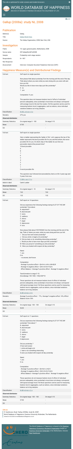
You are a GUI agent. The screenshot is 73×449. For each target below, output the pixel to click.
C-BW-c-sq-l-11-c (26, 179)
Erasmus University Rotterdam (39, 431)
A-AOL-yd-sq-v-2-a (26, 112)
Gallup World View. (26, 37)
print (67, 19)
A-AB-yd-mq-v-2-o (26, 390)
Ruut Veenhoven (34, 433)
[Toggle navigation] (4, 15)
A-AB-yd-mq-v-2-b (26, 293)
